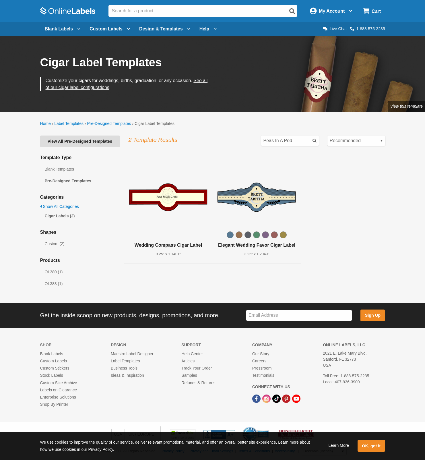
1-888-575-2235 (367, 28)
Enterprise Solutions (58, 397)
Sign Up (373, 315)
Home (45, 123)
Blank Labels (51, 353)
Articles (188, 361)
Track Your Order (196, 368)
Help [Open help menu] (208, 28)
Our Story (260, 353)
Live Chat (335, 29)
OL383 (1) (54, 283)
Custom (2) (55, 243)
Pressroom (262, 368)
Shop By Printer (54, 404)
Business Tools (124, 368)
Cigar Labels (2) (60, 216)
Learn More (338, 445)
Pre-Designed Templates (109, 123)
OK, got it (371, 446)
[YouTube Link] (296, 398)
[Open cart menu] (371, 11)
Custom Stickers (54, 368)
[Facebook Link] (257, 398)
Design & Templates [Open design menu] (164, 28)
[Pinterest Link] (287, 398)
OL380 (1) (54, 272)
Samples (189, 375)
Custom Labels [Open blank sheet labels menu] (110, 28)
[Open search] (292, 11)
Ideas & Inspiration (127, 375)
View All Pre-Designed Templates (80, 141)
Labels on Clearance (58, 390)
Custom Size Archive (58, 382)
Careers (259, 361)
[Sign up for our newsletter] (299, 315)
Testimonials (263, 375)
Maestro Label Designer (132, 353)
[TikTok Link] (277, 398)
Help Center (192, 353)
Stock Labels (51, 375)
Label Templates (69, 123)
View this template (406, 106)
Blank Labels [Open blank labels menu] (63, 28)
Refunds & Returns (198, 382)
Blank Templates (59, 169)
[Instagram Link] (267, 398)
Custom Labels (53, 361)
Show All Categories (59, 206)
